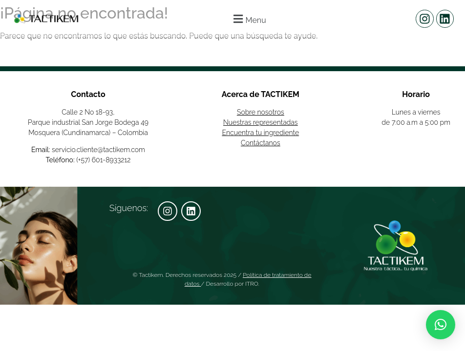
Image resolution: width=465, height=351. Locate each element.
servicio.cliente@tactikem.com (98, 150)
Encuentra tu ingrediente (260, 132)
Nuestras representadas (260, 122)
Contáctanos (260, 143)
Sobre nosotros (260, 112)
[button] (248, 19)
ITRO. (252, 283)
